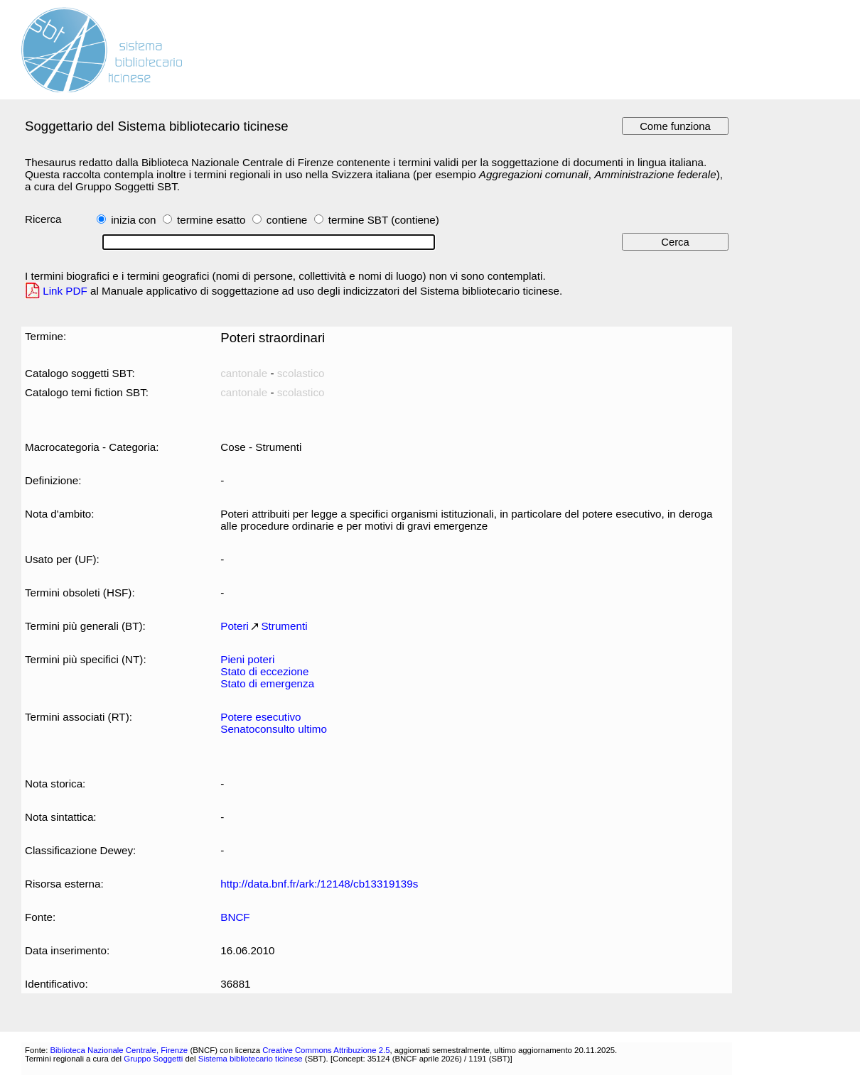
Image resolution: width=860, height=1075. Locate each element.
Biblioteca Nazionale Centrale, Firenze (119, 1050)
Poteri (234, 626)
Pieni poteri (247, 659)
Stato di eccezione (264, 671)
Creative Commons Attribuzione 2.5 (325, 1050)
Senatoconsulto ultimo (273, 729)
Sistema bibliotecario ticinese (250, 1058)
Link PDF (65, 291)
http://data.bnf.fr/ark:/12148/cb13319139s (319, 884)
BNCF (234, 917)
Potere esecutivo (260, 717)
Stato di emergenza (267, 683)
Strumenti (284, 626)
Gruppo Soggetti (153, 1058)
